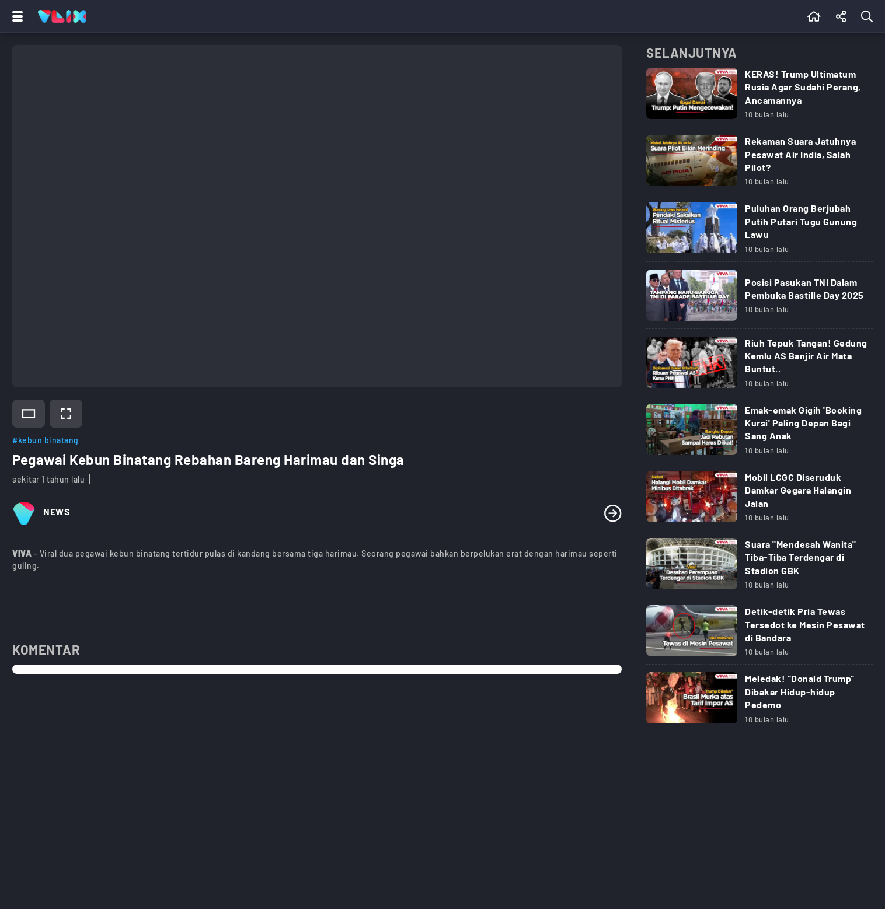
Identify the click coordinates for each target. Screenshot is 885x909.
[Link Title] (759, 98)
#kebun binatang (45, 440)
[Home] (61, 16)
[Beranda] (814, 16)
